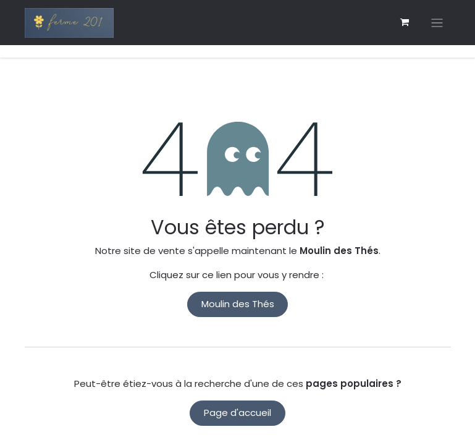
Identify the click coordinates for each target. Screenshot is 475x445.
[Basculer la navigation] (437, 22)
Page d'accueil (237, 412)
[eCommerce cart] (404, 22)
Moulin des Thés (237, 303)
